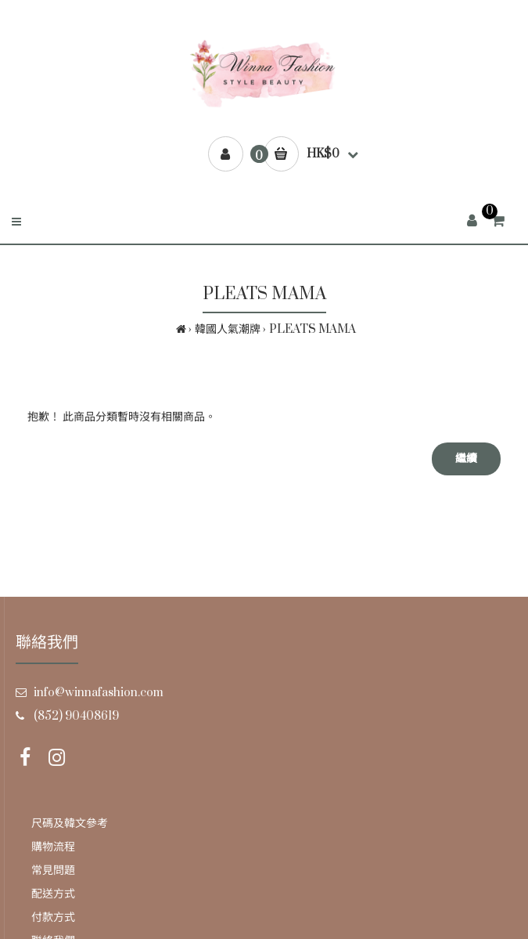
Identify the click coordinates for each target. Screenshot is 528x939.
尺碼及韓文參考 (69, 823)
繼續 (466, 458)
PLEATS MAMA (312, 329)
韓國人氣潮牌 (227, 329)
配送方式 (53, 894)
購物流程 (53, 847)
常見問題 (53, 870)
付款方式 (53, 917)
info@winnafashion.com (98, 692)
